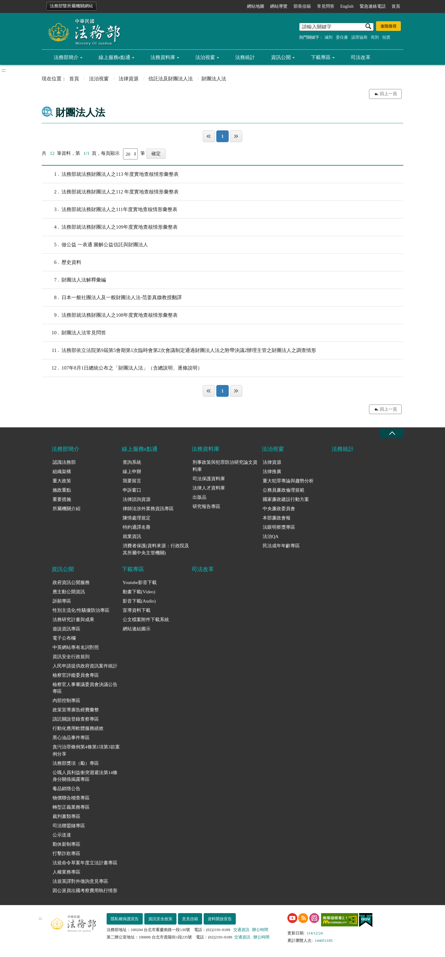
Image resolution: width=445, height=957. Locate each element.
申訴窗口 (132, 490)
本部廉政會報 (276, 517)
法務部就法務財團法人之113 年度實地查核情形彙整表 (110, 174)
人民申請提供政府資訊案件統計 (85, 665)
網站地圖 (255, 6)
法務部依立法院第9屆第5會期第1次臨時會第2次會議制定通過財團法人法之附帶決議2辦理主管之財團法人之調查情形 (179, 350)
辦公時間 (260, 929)
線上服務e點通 (114, 57)
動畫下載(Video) (139, 591)
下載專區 (321, 57)
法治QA (271, 536)
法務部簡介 (66, 57)
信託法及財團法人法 (170, 78)
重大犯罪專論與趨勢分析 (288, 480)
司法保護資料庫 (209, 478)
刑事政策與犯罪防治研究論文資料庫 (225, 466)
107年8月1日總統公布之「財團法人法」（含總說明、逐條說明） (122, 368)
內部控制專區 (66, 700)
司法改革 (361, 57)
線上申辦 (132, 471)
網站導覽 (278, 6)
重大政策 (62, 480)
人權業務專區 (66, 872)
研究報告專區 (206, 506)
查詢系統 (132, 462)
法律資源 (128, 78)
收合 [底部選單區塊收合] (392, 433)
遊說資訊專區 (66, 628)
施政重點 (62, 490)
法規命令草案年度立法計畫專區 (85, 862)
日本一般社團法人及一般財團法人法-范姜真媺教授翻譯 (112, 297)
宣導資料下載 (136, 610)
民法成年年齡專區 (281, 545)
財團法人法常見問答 (74, 333)
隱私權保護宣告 (125, 919)
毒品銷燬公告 (66, 788)
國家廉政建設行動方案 (286, 499)
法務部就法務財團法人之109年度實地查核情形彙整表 (110, 227)
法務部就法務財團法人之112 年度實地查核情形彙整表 (110, 192)
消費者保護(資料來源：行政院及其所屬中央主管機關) (156, 549)
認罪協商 (359, 37)
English (347, 6)
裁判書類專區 (66, 816)
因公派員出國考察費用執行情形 (85, 890)
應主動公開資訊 (69, 591)
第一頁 (209, 136)
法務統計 (245, 57)
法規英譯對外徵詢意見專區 (80, 881)
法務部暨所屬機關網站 (71, 6)
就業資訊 (132, 536)
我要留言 (132, 480)
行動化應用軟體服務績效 (78, 728)
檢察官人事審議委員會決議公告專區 (85, 688)
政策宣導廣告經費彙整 (76, 709)
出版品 (199, 497)
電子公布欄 (64, 638)
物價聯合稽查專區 (71, 797)
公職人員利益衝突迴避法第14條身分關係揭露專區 (85, 776)
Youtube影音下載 (140, 582)
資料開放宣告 (220, 919)
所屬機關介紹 (66, 508)
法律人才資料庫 (209, 487)
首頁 (396, 6)
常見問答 (325, 6)
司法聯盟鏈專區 (69, 825)
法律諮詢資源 (136, 499)
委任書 (342, 37)
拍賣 (386, 37)
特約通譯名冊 (136, 527)
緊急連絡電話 (373, 6)
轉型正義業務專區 (71, 807)
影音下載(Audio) (139, 601)
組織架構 (62, 471)
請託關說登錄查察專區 (76, 719)
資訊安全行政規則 (71, 656)
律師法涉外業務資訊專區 (148, 508)
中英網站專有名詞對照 (76, 647)
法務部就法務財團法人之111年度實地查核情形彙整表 (109, 209)
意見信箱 (190, 919)
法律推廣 (272, 471)
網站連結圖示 (136, 628)
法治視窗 (205, 57)
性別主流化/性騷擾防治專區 (81, 610)
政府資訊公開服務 (71, 582)
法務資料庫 (162, 57)
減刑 (328, 37)
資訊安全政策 (160, 919)
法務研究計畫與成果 (73, 619)
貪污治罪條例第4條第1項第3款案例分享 (86, 750)
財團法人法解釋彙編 (74, 280)
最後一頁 (236, 136)
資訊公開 (281, 57)
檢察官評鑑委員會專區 (76, 675)
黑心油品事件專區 (71, 737)
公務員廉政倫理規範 (283, 490)
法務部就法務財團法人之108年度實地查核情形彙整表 (110, 315)
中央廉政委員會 (279, 508)
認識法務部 (64, 462)
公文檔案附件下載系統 (146, 619)
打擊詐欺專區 (66, 853)
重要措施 (62, 499)
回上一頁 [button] (388, 93)
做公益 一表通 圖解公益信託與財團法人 (95, 244)
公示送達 (62, 834)
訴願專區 (62, 601)
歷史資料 (61, 262)
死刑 (375, 37)
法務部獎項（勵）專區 (76, 763)
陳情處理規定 (136, 517)
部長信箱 (302, 6)
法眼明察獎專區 (279, 527)
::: (41, 5)
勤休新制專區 (66, 844)
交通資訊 (241, 929)
